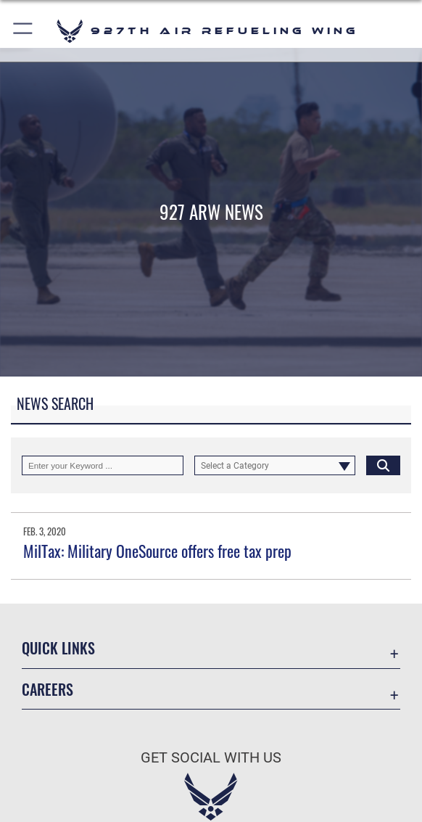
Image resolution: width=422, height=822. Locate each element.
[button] (23, 31)
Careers (47, 689)
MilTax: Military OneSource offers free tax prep (157, 550)
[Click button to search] (383, 465)
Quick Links (58, 648)
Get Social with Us (211, 757)
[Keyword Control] (102, 465)
